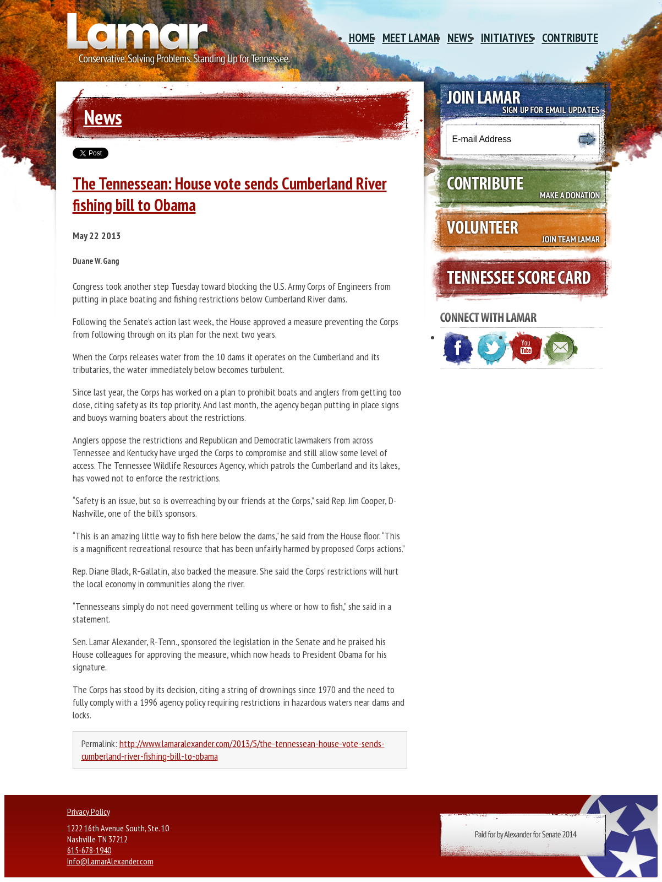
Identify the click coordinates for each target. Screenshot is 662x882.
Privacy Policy (88, 811)
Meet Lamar (410, 37)
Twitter (492, 348)
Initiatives (507, 37)
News (460, 37)
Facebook (458, 348)
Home (361, 37)
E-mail (561, 348)
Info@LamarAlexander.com (110, 861)
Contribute (570, 37)
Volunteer (518, 232)
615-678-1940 (89, 850)
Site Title (174, 43)
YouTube (527, 348)
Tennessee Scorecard (518, 278)
